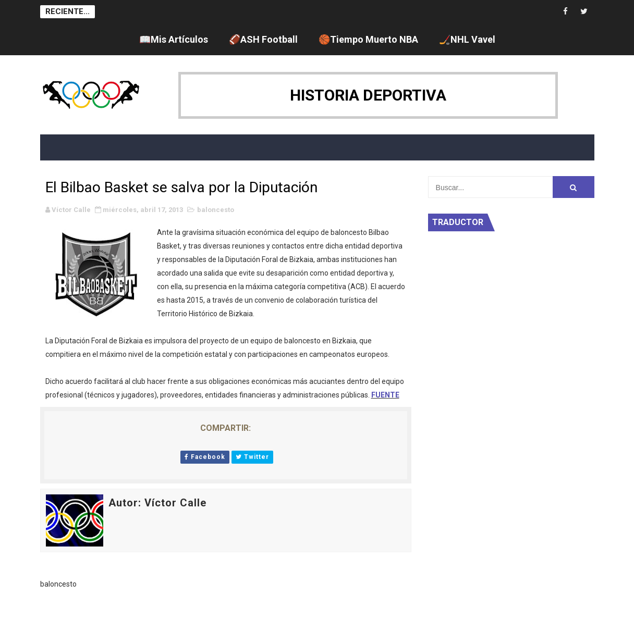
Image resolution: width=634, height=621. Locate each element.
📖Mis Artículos (173, 39)
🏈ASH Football (263, 39)
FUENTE (385, 395)
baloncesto (215, 210)
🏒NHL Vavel (467, 39)
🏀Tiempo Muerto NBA (368, 39)
